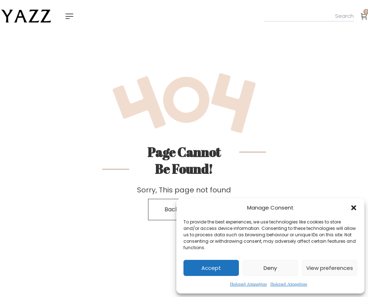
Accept (211, 268)
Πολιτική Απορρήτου (248, 284)
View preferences (329, 268)
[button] (353, 207)
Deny (270, 268)
